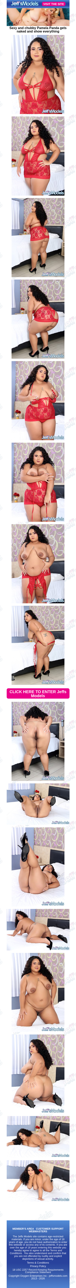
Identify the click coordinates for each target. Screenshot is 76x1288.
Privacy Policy (38, 1266)
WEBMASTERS (38, 1231)
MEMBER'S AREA (23, 1229)
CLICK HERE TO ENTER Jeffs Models (38, 694)
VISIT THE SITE (53, 4)
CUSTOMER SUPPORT (49, 1229)
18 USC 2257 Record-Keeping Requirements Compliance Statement (37, 1271)
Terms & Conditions (38, 1262)
